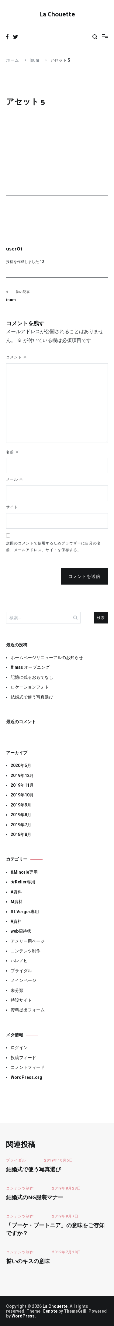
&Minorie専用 (24, 872)
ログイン (19, 1047)
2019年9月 (21, 805)
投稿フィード (23, 1057)
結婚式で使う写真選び (32, 697)
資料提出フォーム (28, 1009)
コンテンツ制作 (25, 950)
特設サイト (21, 1000)
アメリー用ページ (28, 941)
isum (31, 296)
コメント (16, 357)
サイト (12, 507)
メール (14, 479)
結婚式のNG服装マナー (34, 1197)
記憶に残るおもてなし (32, 677)
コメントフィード (28, 1067)
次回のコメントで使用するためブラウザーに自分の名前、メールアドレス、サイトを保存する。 (53, 546)
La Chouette (57, 14)
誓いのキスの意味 (28, 1261)
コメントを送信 (84, 576)
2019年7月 (21, 824)
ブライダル (21, 970)
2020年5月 (21, 765)
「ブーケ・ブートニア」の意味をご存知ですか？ (55, 1229)
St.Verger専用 (25, 911)
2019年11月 (22, 785)
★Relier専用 (23, 881)
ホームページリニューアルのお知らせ (47, 657)
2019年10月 (22, 794)
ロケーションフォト (30, 687)
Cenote (50, 1311)
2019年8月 (21, 814)
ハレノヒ (19, 960)
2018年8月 (21, 834)
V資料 (16, 921)
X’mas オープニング (30, 667)
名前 (12, 452)
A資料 (16, 891)
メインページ (23, 980)
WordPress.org (26, 1077)
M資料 (17, 901)
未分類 (17, 990)
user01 (14, 249)
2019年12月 (22, 775)
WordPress (23, 1316)
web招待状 (21, 931)
